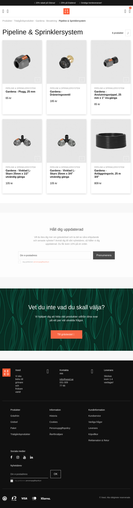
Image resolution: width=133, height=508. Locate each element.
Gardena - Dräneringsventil (60, 93)
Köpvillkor (93, 434)
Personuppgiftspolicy (59, 428)
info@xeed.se (66, 379)
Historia (53, 416)
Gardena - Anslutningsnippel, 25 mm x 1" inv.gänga (107, 94)
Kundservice (94, 416)
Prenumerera (103, 255)
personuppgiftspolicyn (41, 262)
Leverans (93, 428)
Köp (37, 80)
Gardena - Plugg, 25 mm (20, 91)
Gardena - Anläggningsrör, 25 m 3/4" (107, 173)
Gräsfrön (14, 416)
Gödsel (14, 422)
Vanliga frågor (95, 422)
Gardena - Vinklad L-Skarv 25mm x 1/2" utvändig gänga (18, 173)
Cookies (53, 422)
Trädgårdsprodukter (20, 434)
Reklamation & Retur (98, 440)
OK (55, 474)
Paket (13, 428)
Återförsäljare (56, 434)
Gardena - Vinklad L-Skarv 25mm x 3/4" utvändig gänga (62, 173)
